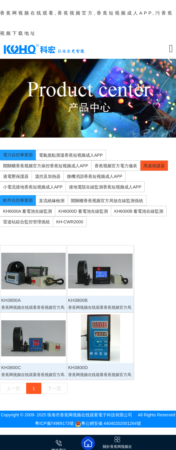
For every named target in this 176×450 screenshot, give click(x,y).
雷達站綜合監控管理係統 (26, 221)
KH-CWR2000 (69, 221)
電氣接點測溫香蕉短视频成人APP (71, 155)
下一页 (54, 388)
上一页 (13, 388)
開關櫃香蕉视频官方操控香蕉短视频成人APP (45, 165)
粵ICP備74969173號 (54, 423)
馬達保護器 (154, 165)
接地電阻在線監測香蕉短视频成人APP (105, 187)
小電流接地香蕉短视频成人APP (33, 187)
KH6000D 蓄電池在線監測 (83, 211)
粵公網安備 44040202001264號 (108, 423)
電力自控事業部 (18, 154)
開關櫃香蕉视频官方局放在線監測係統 (107, 200)
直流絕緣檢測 (51, 200)
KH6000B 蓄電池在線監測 (139, 211)
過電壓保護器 (16, 176)
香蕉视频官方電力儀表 (116, 165)
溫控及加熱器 (47, 176)
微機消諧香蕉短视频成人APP (94, 176)
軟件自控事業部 (18, 200)
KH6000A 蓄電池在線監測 (27, 211)
